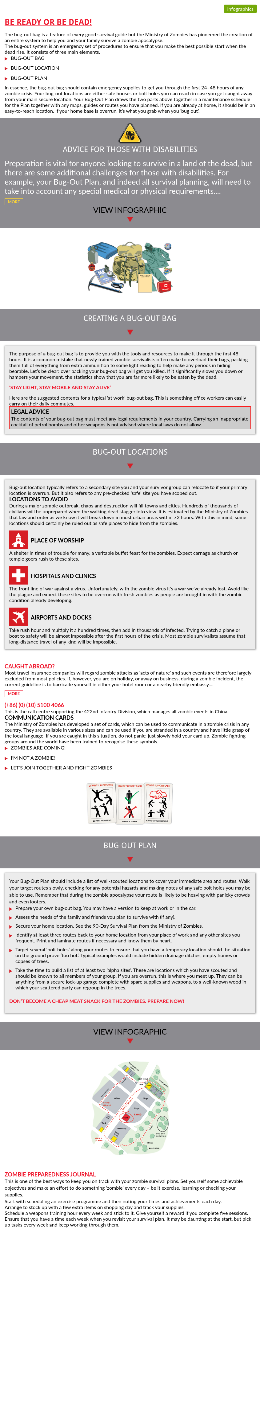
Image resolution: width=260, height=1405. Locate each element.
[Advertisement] (130, 1275)
